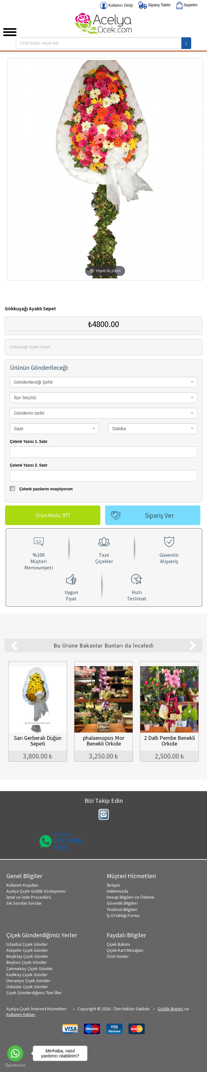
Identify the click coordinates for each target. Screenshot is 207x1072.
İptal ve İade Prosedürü (28, 896)
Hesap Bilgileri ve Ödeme (130, 896)
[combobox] (103, 382)
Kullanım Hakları (20, 1014)
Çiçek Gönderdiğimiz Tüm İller (34, 992)
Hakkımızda (117, 890)
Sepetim (187, 5)
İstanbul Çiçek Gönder (27, 943)
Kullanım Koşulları (22, 884)
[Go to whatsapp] (15, 1053)
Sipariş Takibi (154, 5)
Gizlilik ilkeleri (170, 1008)
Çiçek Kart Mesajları (125, 949)
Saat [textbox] (18, 428)
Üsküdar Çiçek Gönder (27, 985)
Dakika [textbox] (119, 428)
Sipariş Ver (159, 515)
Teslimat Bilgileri (122, 908)
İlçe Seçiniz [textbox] (25, 397)
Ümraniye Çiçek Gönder (28, 979)
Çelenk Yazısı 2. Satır (28, 465)
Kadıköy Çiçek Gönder (27, 973)
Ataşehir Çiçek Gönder (27, 949)
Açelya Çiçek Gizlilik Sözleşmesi (36, 890)
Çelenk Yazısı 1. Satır (28, 441)
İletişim (113, 884)
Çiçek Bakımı (118, 943)
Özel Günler (118, 955)
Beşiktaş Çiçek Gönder (27, 955)
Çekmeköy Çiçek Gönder (29, 967)
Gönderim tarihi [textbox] (29, 413)
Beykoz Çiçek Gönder (26, 961)
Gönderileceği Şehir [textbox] (33, 382)
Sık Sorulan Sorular (24, 902)
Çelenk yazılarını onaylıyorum (41, 488)
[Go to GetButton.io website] (15, 1065)
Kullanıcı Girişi (116, 5)
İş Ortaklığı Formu (123, 914)
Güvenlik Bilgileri (122, 902)
